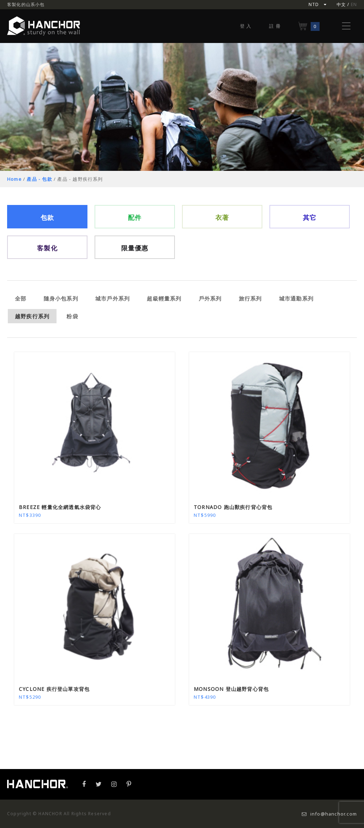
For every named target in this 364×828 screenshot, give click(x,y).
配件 (134, 217)
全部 (20, 298)
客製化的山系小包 (26, 4)
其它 (309, 217)
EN (354, 4)
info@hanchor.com (329, 814)
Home (14, 179)
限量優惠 (135, 248)
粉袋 (72, 316)
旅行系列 (250, 298)
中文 (341, 4)
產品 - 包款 (39, 179)
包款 (47, 217)
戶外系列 (210, 298)
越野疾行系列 (32, 316)
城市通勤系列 (296, 298)
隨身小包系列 (61, 298)
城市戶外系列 (112, 298)
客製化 (47, 248)
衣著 (222, 217)
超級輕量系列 (164, 298)
